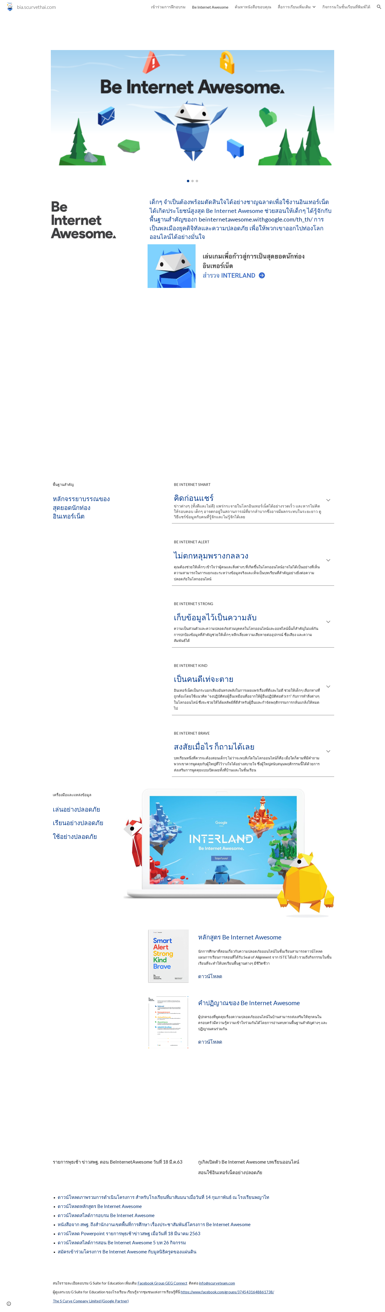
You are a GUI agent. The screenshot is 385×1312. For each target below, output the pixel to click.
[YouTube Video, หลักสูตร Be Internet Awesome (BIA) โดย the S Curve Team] (192, 383)
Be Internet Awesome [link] (210, 7)
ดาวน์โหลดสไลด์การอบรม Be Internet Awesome (106, 1215)
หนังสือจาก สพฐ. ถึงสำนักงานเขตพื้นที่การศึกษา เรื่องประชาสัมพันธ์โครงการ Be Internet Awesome (154, 1224)
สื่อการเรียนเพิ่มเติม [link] (294, 6)
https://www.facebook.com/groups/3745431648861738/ (227, 1292)
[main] (241, 219)
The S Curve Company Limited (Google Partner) (91, 1301)
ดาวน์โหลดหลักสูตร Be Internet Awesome (100, 1206)
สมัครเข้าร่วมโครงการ (80, 1251)
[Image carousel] (192, 116)
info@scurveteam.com (217, 1283)
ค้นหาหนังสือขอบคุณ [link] (253, 6)
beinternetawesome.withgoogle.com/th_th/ (256, 219)
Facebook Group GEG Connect (162, 1283)
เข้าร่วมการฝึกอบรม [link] (168, 6)
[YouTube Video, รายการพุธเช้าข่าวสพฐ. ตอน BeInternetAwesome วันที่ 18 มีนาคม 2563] (120, 1108)
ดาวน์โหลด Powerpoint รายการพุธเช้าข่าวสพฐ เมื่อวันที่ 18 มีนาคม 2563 (129, 1233)
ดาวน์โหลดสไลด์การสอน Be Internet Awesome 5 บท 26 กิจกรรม (122, 1242)
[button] (379, 7)
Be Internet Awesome (125, 1251)
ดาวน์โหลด (210, 976)
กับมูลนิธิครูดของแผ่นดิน (172, 1251)
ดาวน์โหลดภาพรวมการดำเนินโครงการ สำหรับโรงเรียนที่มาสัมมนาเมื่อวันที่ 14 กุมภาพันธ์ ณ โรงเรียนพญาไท (163, 1197)
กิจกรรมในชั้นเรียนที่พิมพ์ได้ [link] (346, 6)
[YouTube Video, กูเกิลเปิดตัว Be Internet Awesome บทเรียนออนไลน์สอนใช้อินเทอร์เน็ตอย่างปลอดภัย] (265, 1108)
